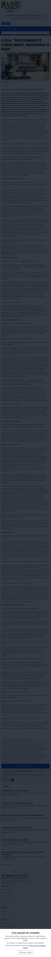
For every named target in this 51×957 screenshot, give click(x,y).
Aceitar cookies (25, 952)
